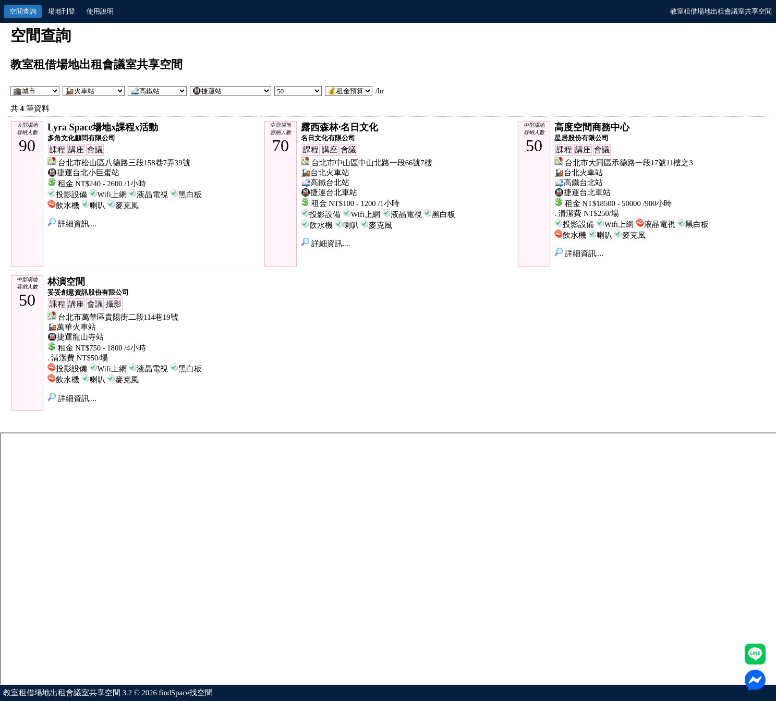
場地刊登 (61, 11)
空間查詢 (23, 11)
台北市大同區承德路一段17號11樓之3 (629, 163)
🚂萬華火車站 (71, 327)
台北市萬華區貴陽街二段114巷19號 (118, 317)
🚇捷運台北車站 (329, 192)
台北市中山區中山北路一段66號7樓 (371, 163)
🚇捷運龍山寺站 (75, 337)
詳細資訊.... (71, 224)
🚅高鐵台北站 (325, 182)
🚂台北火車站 (325, 172)
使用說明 (100, 11)
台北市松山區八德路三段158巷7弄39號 (124, 163)
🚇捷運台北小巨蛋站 (83, 172)
